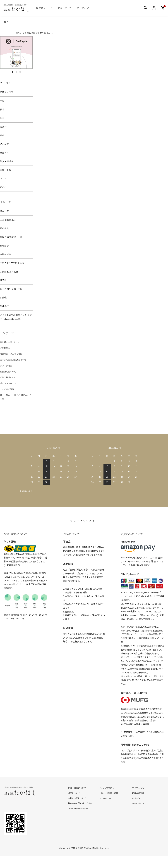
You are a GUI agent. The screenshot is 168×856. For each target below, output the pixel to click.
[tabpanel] (16, 52)
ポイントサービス (8, 383)
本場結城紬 (5, 254)
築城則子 (4, 245)
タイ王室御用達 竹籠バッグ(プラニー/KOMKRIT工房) (16, 316)
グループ (62, 7)
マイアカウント (139, 788)
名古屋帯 (4, 144)
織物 (2, 109)
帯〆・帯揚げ (6, 161)
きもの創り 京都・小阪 (11, 288)
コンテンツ (83, 7)
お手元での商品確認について (13, 359)
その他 (3, 187)
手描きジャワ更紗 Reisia (12, 262)
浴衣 (2, 118)
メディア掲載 (6, 365)
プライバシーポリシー (78, 808)
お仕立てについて (8, 371)
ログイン (136, 798)
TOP (6, 21)
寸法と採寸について (9, 377)
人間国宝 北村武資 (9, 271)
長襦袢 (3, 126)
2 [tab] (16, 72)
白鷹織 (3, 297)
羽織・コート (6, 152)
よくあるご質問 (7, 389)
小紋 (2, 100)
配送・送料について (77, 788)
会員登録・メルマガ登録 (11, 353)
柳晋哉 (3, 280)
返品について (74, 793)
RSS (102, 798)
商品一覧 (4, 211)
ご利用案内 (5, 348)
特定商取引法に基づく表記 (80, 803)
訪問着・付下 (6, 92)
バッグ (3, 178)
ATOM (108, 798)
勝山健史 (4, 228)
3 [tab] (20, 72)
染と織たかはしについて (11, 342)
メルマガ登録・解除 (109, 793)
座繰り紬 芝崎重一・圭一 (12, 237)
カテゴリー (42, 7)
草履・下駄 (5, 169)
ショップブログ (107, 788)
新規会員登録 (138, 793)
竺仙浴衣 (4, 306)
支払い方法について (77, 798)
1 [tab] (12, 72)
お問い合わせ (138, 803)
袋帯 (2, 135)
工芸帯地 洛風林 (8, 219)
